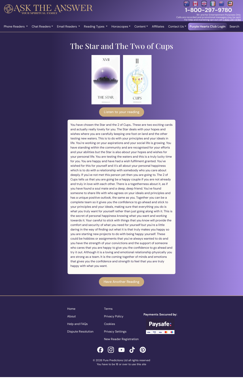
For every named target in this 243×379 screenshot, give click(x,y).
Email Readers (67, 26)
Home (71, 309)
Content (140, 26)
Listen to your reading (121, 112)
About (71, 316)
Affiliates (158, 26)
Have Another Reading (121, 281)
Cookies (109, 324)
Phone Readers (14, 26)
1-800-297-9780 (208, 10)
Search (234, 26)
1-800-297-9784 (232, 19)
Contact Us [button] (176, 26)
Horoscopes (119, 26)
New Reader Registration (121, 339)
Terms (108, 309)
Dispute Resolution (80, 331)
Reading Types (94, 26)
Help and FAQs (77, 324)
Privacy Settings (115, 331)
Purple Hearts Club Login (208, 26)
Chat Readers (41, 26)
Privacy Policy (113, 316)
